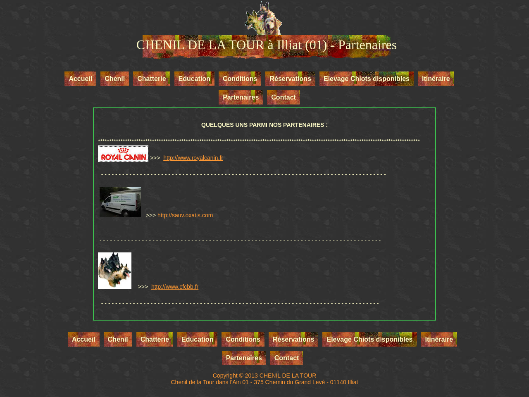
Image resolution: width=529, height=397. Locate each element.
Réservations (290, 78)
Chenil (115, 78)
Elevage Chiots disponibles (367, 78)
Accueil (80, 78)
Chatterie (151, 78)
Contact (283, 97)
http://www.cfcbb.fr (174, 286)
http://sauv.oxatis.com (185, 215)
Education (194, 78)
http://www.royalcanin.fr (193, 158)
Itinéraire (436, 78)
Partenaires (241, 97)
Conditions (240, 78)
